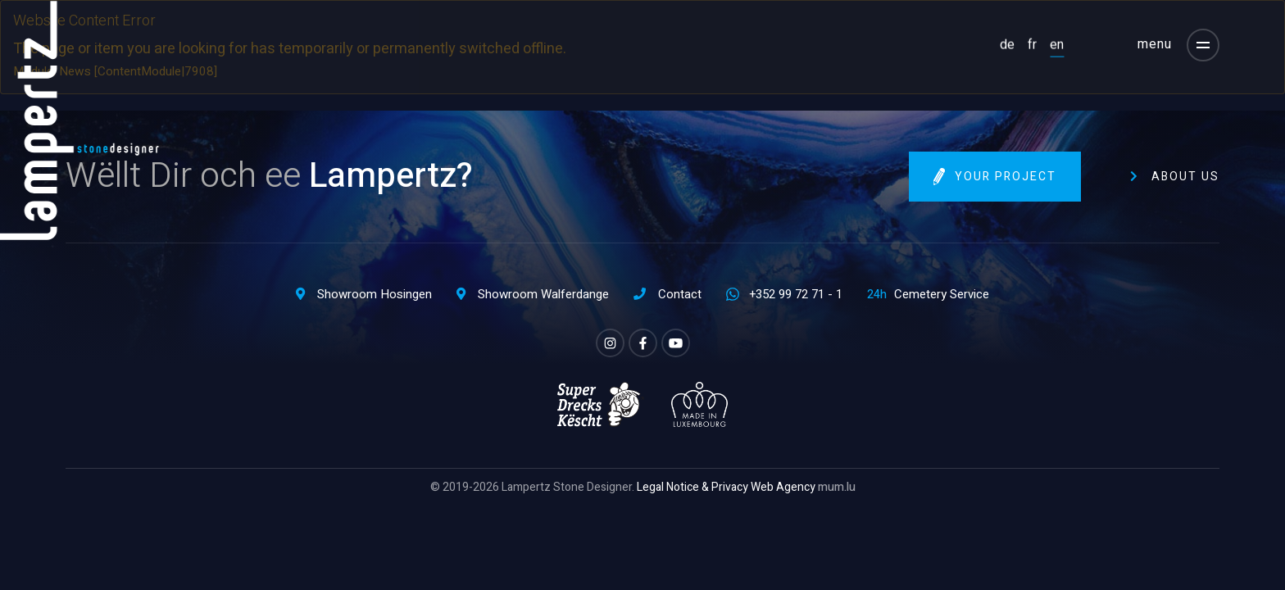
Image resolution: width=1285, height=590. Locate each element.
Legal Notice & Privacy (692, 487)
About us (1185, 176)
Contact (680, 294)
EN (1057, 44)
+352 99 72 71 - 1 (795, 294)
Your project (1005, 176)
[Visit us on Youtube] (675, 343)
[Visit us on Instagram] (610, 343)
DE (1007, 44)
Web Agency (783, 487)
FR (1032, 44)
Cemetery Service (941, 294)
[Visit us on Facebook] (643, 343)
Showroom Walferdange (543, 294)
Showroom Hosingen (374, 294)
